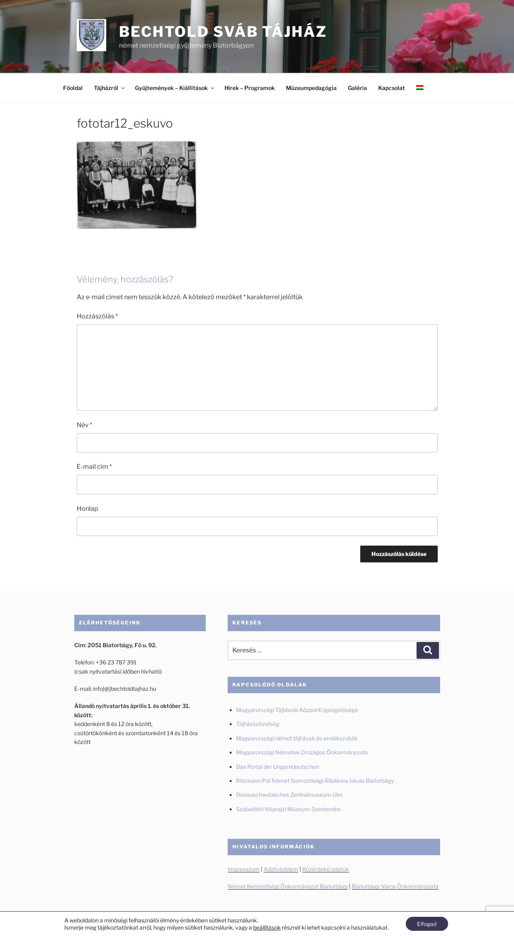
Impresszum (244, 869)
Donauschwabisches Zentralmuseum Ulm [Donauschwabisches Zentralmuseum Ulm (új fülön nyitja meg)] (289, 794)
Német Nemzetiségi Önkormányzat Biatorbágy (288, 886)
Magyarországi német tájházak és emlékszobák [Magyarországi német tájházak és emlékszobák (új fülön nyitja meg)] (297, 738)
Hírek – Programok (249, 87)
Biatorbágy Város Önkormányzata (395, 886)
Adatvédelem (281, 869)
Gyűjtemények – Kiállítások (175, 87)
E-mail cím (94, 466)
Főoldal (73, 87)
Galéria (357, 87)
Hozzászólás (97, 316)
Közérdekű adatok (325, 869)
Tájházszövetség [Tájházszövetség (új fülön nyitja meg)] (257, 723)
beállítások (266, 927)
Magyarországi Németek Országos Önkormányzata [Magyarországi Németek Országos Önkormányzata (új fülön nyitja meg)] (302, 752)
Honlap (87, 508)
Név (84, 425)
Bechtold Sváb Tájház (223, 31)
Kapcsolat (391, 87)
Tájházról (110, 87)
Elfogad (427, 923)
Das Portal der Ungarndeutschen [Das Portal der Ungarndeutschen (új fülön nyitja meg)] (277, 766)
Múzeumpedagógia (311, 87)
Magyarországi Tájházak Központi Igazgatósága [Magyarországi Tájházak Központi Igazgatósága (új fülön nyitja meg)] (297, 709)
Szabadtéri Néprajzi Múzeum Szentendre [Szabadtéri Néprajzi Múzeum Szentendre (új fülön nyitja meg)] (289, 809)
